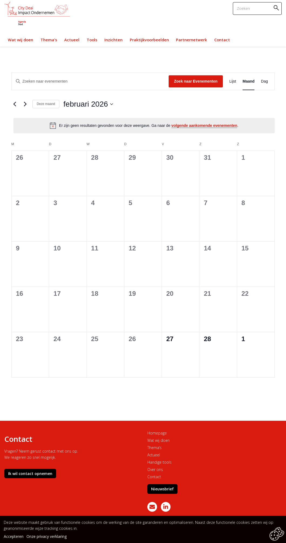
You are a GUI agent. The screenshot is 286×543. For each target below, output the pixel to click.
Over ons (155, 469)
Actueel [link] (71, 39)
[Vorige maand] (14, 104)
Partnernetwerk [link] (191, 39)
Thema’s (154, 447)
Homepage (157, 433)
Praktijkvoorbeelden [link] (149, 39)
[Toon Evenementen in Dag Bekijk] (264, 81)
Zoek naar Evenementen (195, 81)
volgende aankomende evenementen (204, 125)
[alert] (144, 125)
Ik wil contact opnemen (30, 473)
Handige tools (159, 462)
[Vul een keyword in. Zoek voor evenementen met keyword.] (90, 81)
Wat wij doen (158, 440)
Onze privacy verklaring (46, 536)
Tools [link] (92, 39)
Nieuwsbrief (162, 488)
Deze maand (46, 104)
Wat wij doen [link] (20, 39)
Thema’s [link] (48, 39)
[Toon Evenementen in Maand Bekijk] (248, 81)
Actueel (153, 454)
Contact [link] (222, 39)
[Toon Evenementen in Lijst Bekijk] (232, 81)
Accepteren (13, 536)
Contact (154, 476)
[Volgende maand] (25, 104)
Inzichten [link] (113, 39)
